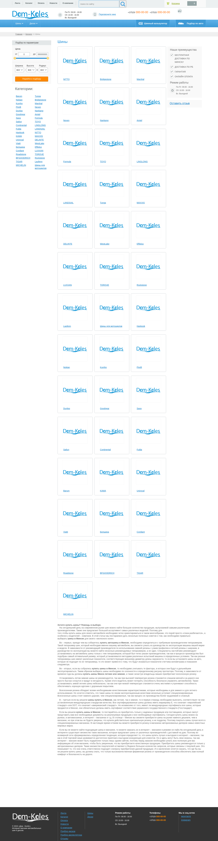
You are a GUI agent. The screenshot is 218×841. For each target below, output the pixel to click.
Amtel (139, 120)
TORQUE (104, 285)
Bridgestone (105, 79)
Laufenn (67, 326)
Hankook (141, 326)
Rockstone (142, 285)
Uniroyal (140, 491)
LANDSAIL (68, 203)
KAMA (103, 491)
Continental (105, 449)
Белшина (104, 532)
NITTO (66, 79)
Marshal (140, 79)
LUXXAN (67, 285)
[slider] (75, 75)
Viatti (65, 532)
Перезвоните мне (107, 14)
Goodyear (104, 408)
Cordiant (141, 532)
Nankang (104, 120)
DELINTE (67, 244)
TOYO (103, 161)
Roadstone (68, 573)
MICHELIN (68, 614)
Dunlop (66, 408)
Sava (139, 408)
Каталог (28, 34)
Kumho (103, 367)
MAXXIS (141, 203)
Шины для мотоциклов (111, 326)
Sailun (66, 449)
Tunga (103, 203)
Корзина (176, 3)
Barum (66, 491)
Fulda (139, 449)
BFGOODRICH (107, 573)
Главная (18, 34)
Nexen (66, 120)
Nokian (66, 367)
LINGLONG (142, 161)
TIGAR (140, 573)
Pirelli (139, 367)
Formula (67, 161)
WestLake (104, 244)
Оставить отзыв (180, 103)
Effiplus (140, 244)
